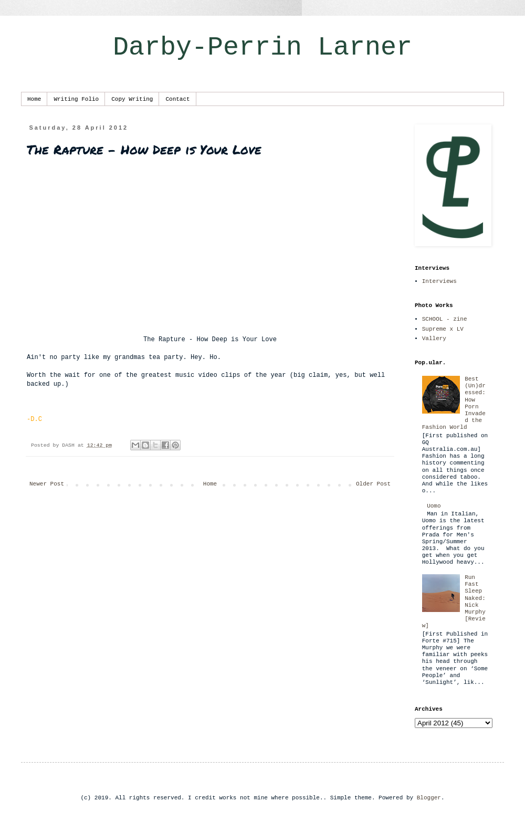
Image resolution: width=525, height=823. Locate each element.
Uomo (433, 506)
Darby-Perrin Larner (262, 47)
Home (34, 99)
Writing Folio (76, 99)
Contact (177, 99)
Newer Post (46, 484)
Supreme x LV (443, 329)
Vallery (434, 338)
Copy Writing (132, 99)
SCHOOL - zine (444, 319)
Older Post (373, 484)
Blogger (429, 798)
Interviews (439, 281)
